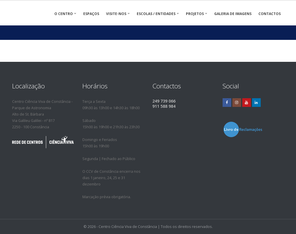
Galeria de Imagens (232, 13)
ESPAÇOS (91, 13)
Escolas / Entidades (156, 13)
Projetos (195, 13)
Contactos (269, 13)
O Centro (63, 13)
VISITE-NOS (116, 13)
